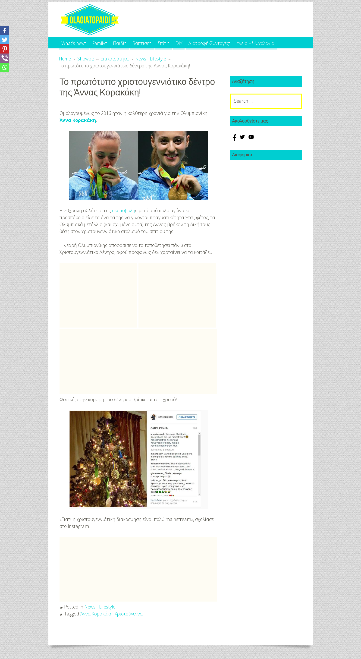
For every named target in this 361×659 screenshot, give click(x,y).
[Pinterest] (4, 49)
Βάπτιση (148, 43)
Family (102, 43)
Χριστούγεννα (129, 614)
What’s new (73, 43)
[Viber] (4, 58)
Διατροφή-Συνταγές (221, 43)
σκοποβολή (123, 210)
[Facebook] (4, 30)
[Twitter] (4, 39)
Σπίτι (172, 43)
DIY (190, 43)
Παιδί (124, 43)
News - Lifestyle (100, 607)
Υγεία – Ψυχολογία (271, 43)
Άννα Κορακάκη (78, 120)
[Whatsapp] (4, 67)
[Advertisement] (98, 295)
